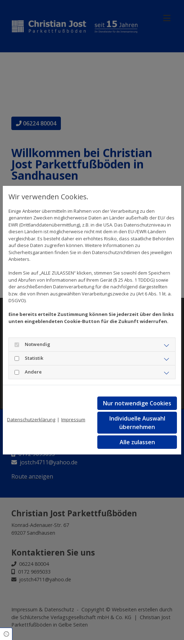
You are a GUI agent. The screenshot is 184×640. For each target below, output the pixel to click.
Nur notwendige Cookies (137, 403)
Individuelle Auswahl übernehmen (137, 423)
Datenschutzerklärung (31, 419)
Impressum (73, 419)
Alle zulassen (137, 442)
